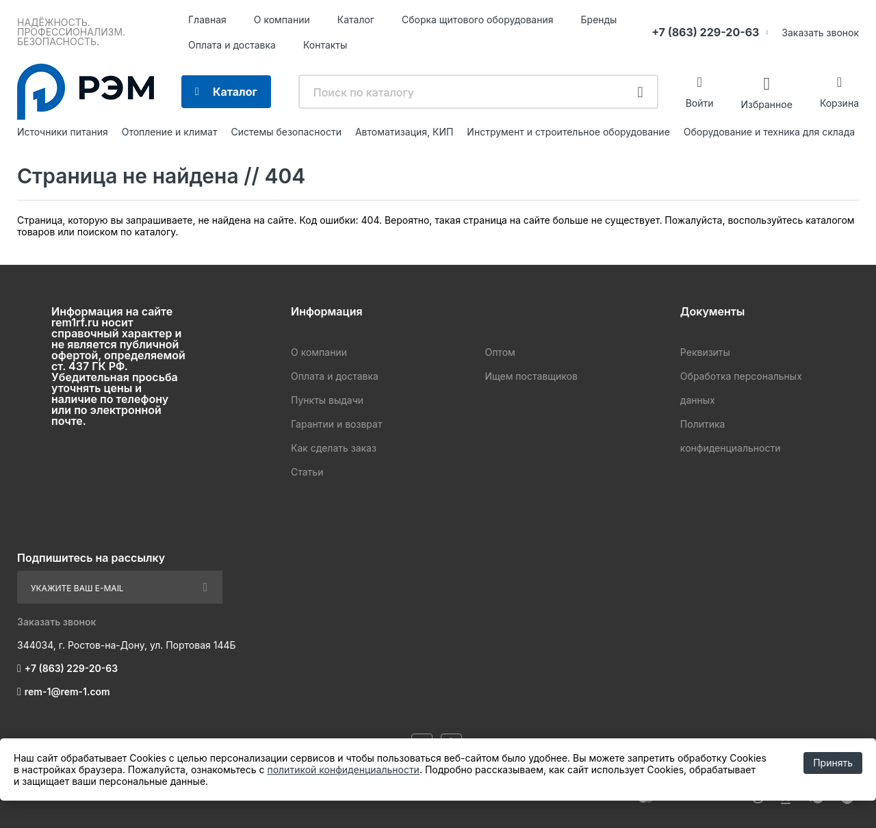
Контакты (325, 45)
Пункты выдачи (327, 400)
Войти (700, 103)
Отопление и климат (170, 132)
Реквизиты (705, 352)
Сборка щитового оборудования (478, 19)
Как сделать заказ (333, 448)
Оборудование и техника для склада (769, 132)
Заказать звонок (820, 32)
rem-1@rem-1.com (67, 691)
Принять (833, 762)
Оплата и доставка (232, 45)
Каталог (355, 19)
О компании (282, 19)
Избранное (766, 104)
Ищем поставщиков (531, 376)
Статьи (307, 472)
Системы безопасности (286, 132)
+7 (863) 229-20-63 (705, 32)
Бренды (599, 19)
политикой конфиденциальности (343, 769)
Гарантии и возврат (336, 424)
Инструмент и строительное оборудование (568, 132)
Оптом (500, 352)
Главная (207, 19)
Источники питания (62, 132)
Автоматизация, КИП (404, 132)
